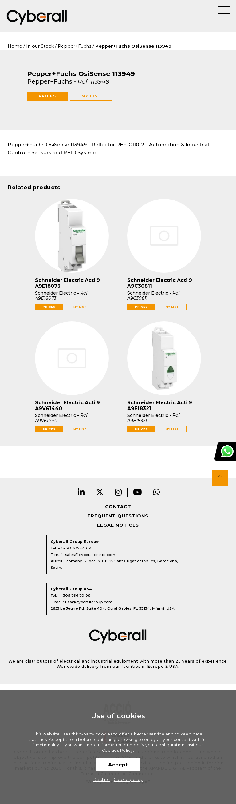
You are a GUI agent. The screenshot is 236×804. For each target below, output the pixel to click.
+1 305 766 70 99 (74, 595)
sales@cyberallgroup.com (90, 555)
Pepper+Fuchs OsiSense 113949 (133, 46)
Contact (118, 506)
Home (15, 46)
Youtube (137, 492)
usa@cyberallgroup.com (89, 602)
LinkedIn (81, 492)
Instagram (118, 492)
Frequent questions (118, 516)
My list (91, 96)
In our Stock (40, 46)
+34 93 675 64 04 (75, 548)
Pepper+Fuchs (74, 46)
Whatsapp (156, 492)
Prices (47, 96)
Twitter (100, 492)
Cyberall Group (37, 16)
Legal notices (118, 525)
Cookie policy (128, 779)
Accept (118, 765)
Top (220, 478)
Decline (101, 779)
